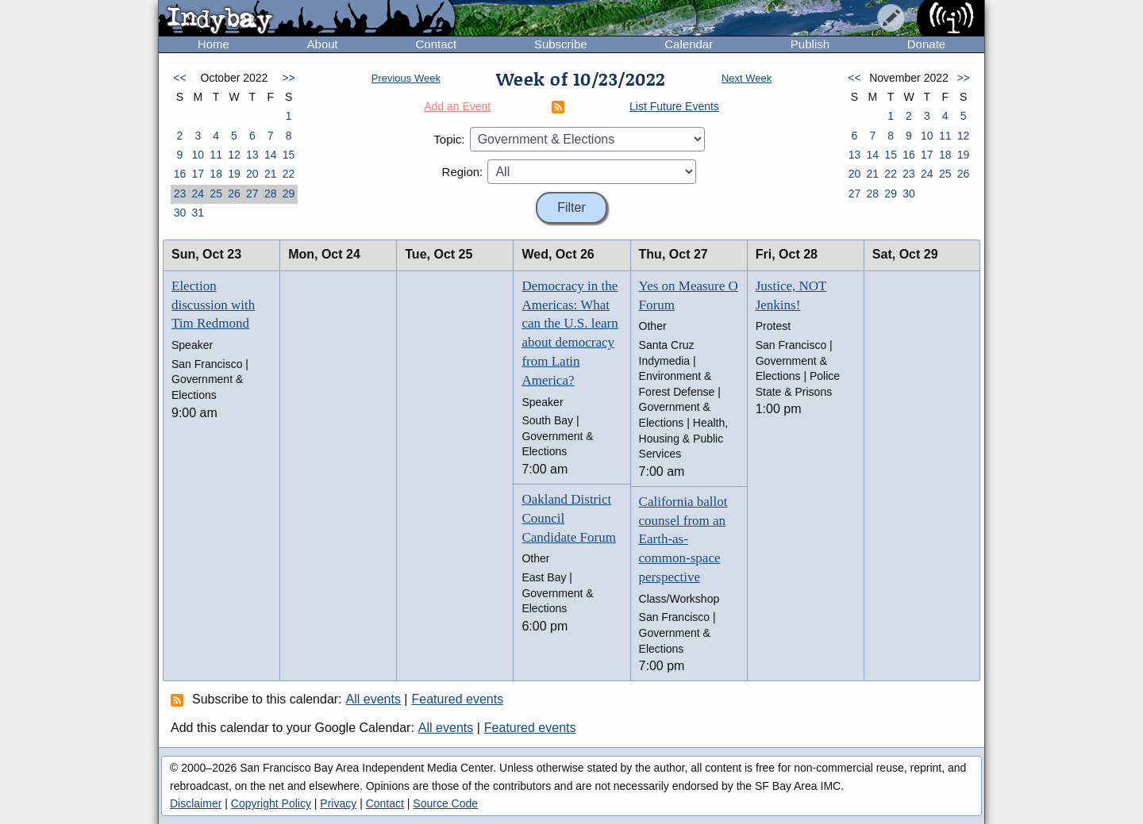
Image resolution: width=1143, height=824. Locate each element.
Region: (462, 171)
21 (270, 173)
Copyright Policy (271, 803)
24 (197, 193)
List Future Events (674, 106)
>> (288, 77)
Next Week (747, 78)
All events (373, 699)
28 (270, 193)
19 (234, 173)
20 (252, 173)
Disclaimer (195, 803)
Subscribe (560, 44)
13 (252, 154)
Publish (810, 44)
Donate (926, 44)
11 (216, 154)
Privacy (338, 803)
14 (270, 154)
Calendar (688, 44)
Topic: (448, 139)
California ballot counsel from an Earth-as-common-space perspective (683, 539)
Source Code (445, 803)
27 (252, 193)
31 (197, 212)
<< (179, 77)
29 (289, 193)
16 (180, 173)
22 (289, 173)
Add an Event (457, 106)
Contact (435, 44)
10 (197, 154)
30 (180, 212)
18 (216, 173)
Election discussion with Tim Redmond (213, 305)
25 (216, 193)
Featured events (458, 699)
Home (213, 44)
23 (180, 193)
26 (234, 193)
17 (197, 173)
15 (289, 154)
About (322, 44)
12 (234, 154)
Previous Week (406, 78)
